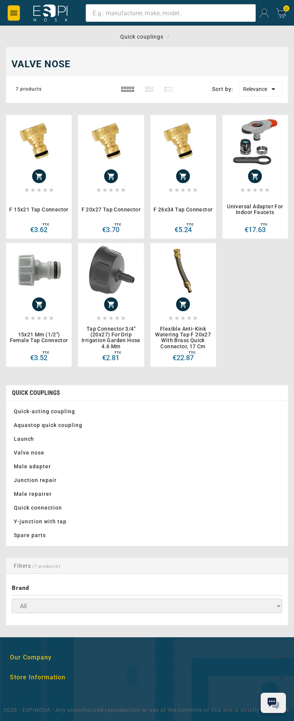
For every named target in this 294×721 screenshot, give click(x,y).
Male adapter (32, 466)
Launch (24, 439)
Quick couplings (36, 392)
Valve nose (29, 453)
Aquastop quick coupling (48, 425)
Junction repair (35, 480)
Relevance (260, 89)
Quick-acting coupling (44, 411)
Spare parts (30, 535)
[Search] (171, 13)
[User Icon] (264, 13)
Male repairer (33, 494)
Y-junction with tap (40, 521)
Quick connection (38, 508)
